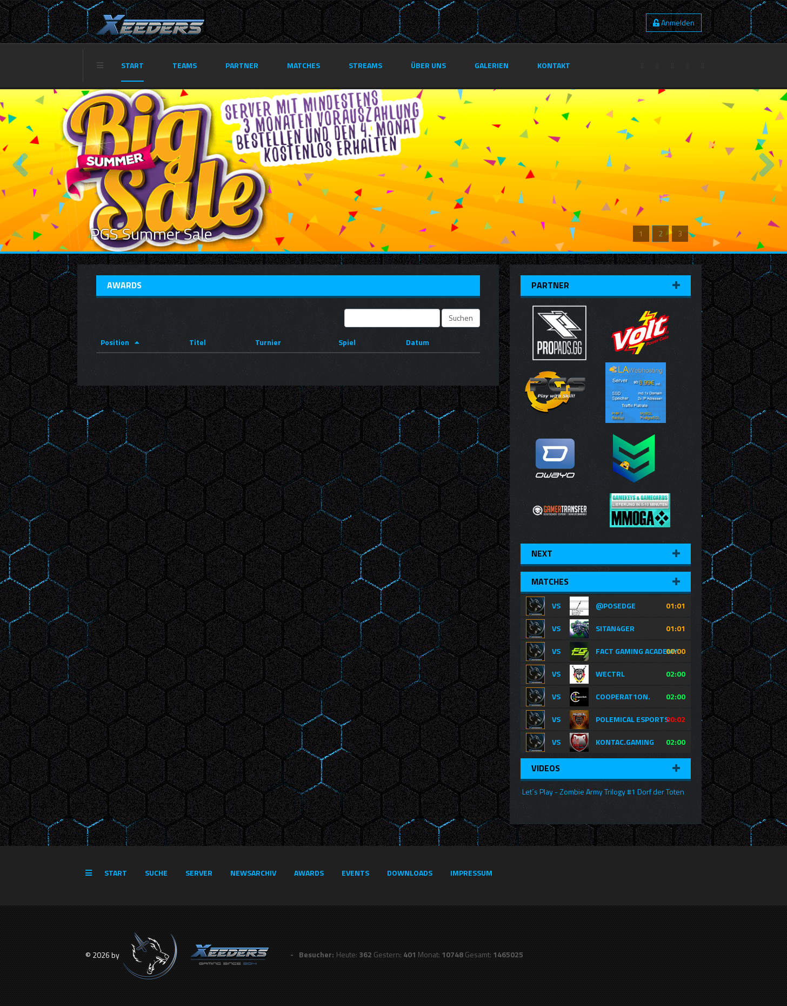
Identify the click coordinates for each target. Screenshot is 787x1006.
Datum (417, 342)
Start (132, 65)
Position (115, 342)
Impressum (471, 872)
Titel (197, 342)
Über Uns (428, 65)
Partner (241, 65)
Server (198, 872)
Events (355, 872)
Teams (184, 65)
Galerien (492, 65)
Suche (156, 872)
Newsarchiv (253, 872)
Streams (365, 65)
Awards (309, 872)
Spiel (347, 342)
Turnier (268, 342)
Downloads (409, 872)
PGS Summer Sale (151, 233)
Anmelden (674, 22)
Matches (303, 65)
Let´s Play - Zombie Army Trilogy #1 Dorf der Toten (602, 791)
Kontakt (553, 65)
